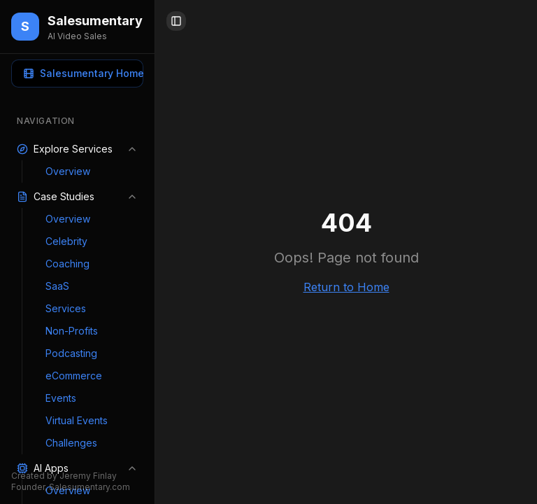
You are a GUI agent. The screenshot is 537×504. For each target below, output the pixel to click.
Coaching (67, 264)
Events (60, 398)
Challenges (71, 443)
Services (65, 308)
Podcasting (71, 353)
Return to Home (346, 287)
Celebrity (66, 241)
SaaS (57, 286)
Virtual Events (76, 420)
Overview (67, 171)
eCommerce (73, 376)
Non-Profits (71, 331)
